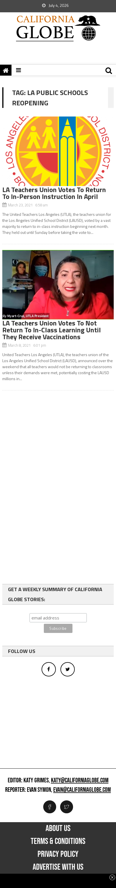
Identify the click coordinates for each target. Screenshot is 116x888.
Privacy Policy (58, 854)
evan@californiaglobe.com (82, 790)
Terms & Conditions (58, 841)
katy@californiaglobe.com (80, 781)
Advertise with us (58, 867)
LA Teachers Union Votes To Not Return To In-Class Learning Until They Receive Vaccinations (51, 330)
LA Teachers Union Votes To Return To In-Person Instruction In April (54, 193)
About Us (58, 828)
